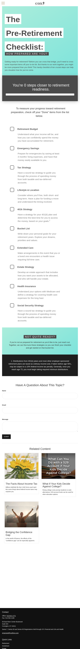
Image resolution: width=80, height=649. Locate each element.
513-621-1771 (11, 616)
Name (4, 391)
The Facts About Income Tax (21, 483)
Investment (5, 646)
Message (5, 419)
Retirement (5, 643)
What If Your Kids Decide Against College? (56, 485)
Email (4, 405)
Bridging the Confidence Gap (19, 533)
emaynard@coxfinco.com (10, 633)
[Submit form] (6, 436)
